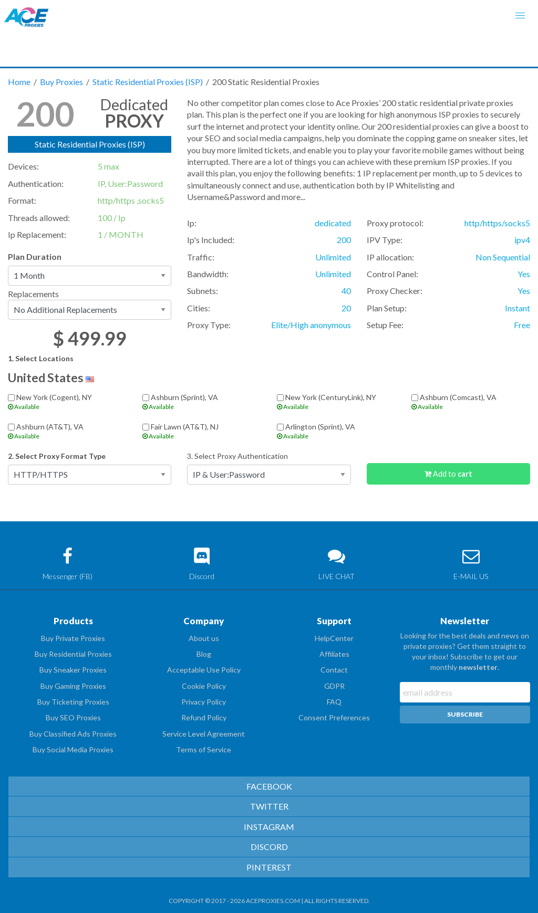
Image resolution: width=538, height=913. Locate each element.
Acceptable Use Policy (204, 669)
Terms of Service (203, 749)
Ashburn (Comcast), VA (470, 401)
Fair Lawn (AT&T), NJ (201, 430)
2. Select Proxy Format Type (57, 456)
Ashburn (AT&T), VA (67, 430)
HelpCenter (334, 638)
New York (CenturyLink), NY (336, 401)
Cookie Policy (204, 685)
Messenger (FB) (67, 564)
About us (204, 638)
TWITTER (269, 806)
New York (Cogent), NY (67, 401)
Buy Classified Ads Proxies (73, 733)
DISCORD (269, 847)
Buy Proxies (62, 82)
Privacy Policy (203, 701)
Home (20, 82)
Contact (334, 669)
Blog (203, 653)
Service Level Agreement (203, 733)
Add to (448, 473)
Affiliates (334, 653)
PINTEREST (269, 867)
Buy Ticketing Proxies (73, 701)
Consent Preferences (334, 717)
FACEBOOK (269, 786)
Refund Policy (203, 717)
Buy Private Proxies (73, 638)
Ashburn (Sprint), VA (201, 401)
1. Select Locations (41, 358)
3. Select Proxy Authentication (237, 456)
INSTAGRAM (269, 827)
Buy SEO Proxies (73, 717)
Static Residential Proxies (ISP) (148, 82)
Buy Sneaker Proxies (73, 669)
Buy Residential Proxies (73, 653)
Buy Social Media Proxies (73, 749)
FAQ (334, 701)
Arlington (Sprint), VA (336, 430)
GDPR (334, 685)
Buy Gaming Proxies (73, 685)
